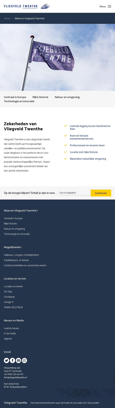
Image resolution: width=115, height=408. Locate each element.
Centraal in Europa (15, 97)
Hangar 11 (9, 302)
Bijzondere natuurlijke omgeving (88, 159)
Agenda (8, 339)
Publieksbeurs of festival (16, 260)
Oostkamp (9, 297)
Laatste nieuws (11, 328)
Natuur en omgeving (67, 97)
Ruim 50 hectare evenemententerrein (81, 137)
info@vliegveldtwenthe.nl (15, 377)
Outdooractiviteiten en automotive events (25, 265)
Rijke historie (40, 97)
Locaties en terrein (13, 286)
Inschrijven (101, 192)
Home (7, 18)
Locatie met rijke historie (84, 152)
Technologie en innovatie (19, 101)
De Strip (8, 292)
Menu (103, 6)
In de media (10, 333)
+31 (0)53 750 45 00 (13, 374)
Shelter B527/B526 (13, 307)
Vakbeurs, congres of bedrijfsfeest (21, 255)
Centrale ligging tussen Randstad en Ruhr (90, 127)
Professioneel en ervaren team (87, 145)
